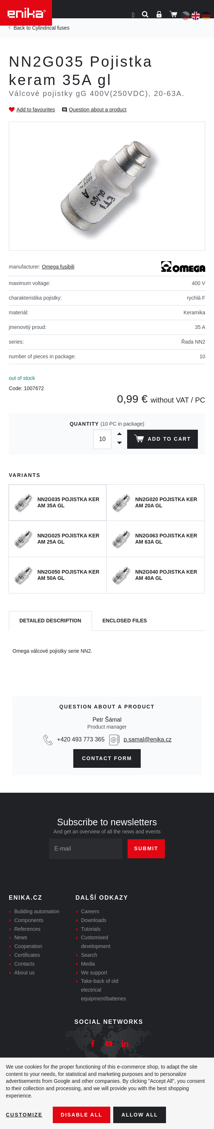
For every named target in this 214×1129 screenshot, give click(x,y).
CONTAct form (107, 758)
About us (24, 973)
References (27, 929)
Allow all (140, 1115)
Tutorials (90, 929)
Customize (24, 1115)
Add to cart (162, 439)
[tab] (50, 621)
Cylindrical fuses (50, 28)
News (20, 937)
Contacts (24, 964)
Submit (146, 848)
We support (94, 973)
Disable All (82, 1115)
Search (89, 955)
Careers (90, 911)
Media (88, 964)
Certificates (27, 955)
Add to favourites (35, 109)
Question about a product (97, 109)
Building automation (36, 911)
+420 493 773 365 (80, 739)
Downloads (93, 920)
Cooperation (28, 946)
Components (28, 920)
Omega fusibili (58, 267)
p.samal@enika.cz (147, 739)
